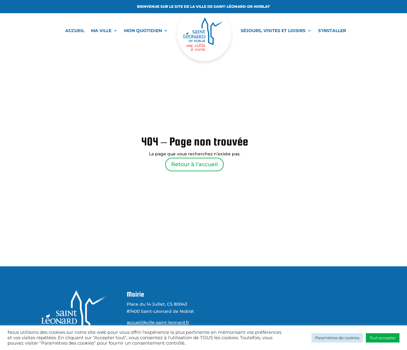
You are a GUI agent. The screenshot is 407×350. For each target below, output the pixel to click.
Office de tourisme (318, 304)
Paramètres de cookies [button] (337, 337)
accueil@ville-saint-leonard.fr (158, 322)
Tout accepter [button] (382, 337)
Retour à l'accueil (194, 164)
